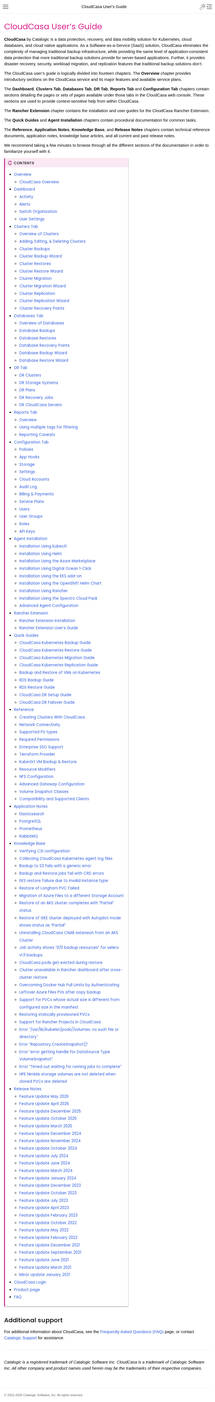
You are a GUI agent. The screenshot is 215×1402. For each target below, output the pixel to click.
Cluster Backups (34, 249)
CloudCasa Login (30, 1282)
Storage (27, 464)
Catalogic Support (20, 1338)
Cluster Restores (35, 263)
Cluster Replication (37, 293)
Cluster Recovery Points (41, 308)
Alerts (24, 204)
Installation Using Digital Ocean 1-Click (55, 568)
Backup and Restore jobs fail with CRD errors (61, 873)
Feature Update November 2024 (50, 1140)
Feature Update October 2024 (48, 1148)
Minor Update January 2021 (44, 1274)
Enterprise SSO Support (41, 747)
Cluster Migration (35, 278)
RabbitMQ (28, 836)
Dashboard (24, 189)
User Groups (31, 516)
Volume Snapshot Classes (44, 791)
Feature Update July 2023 (43, 1200)
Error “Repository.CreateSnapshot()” (53, 1044)
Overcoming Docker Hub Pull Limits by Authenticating (69, 985)
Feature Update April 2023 (44, 1207)
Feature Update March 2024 (46, 1170)
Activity (26, 196)
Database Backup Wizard (43, 353)
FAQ (18, 1297)
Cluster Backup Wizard (40, 256)
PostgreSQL (30, 821)
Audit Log (28, 486)
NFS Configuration (36, 776)
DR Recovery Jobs (36, 397)
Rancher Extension (31, 613)
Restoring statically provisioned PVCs (54, 1014)
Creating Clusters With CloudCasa (52, 717)
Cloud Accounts (34, 479)
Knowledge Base (29, 843)
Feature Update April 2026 (44, 1103)
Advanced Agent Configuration (48, 605)
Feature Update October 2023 (48, 1193)
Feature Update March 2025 (45, 1126)
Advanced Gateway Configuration (52, 784)
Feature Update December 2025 (50, 1111)
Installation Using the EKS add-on (50, 576)
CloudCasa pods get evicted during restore (60, 962)
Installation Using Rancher (43, 590)
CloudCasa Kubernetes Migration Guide (57, 657)
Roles (24, 524)
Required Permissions (39, 739)
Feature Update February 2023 (48, 1215)
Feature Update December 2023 (50, 1185)
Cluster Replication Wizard (44, 300)
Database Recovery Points (44, 345)
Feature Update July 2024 (43, 1156)
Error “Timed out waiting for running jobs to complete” (70, 1066)
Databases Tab (28, 315)
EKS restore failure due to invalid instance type (63, 880)
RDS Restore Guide (37, 687)
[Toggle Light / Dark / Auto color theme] (202, 6)
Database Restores (37, 338)
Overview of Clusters (39, 234)
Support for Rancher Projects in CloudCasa (60, 1022)
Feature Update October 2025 (48, 1118)
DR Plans (27, 390)
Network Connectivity (39, 724)
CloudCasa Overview (39, 182)
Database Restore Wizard (43, 360)
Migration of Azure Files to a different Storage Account (71, 895)
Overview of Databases (41, 323)
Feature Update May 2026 (44, 1096)
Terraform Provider (37, 754)
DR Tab (20, 367)
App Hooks (29, 457)
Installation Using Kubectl (43, 546)
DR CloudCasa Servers (40, 404)
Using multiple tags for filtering (48, 427)
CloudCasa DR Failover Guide (47, 702)
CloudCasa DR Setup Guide (45, 695)
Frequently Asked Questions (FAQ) (131, 1331)
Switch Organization (38, 211)
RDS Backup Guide (36, 680)
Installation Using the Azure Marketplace (57, 561)
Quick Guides (26, 635)
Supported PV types (38, 732)
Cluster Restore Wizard (41, 271)
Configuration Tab (31, 442)
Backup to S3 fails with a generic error (55, 865)
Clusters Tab (26, 226)
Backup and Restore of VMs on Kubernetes (59, 672)
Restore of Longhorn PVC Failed (49, 888)
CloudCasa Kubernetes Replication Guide (58, 665)
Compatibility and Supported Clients (54, 799)
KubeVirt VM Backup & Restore (48, 761)
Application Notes (31, 806)
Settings (27, 471)
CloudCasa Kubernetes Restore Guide (55, 650)
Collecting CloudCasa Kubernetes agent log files (66, 858)
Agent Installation (30, 538)
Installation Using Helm (40, 553)
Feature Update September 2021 (50, 1252)
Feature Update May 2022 (44, 1230)
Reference (24, 709)
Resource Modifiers (37, 769)
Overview (22, 174)
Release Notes (27, 1089)
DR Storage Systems (38, 382)
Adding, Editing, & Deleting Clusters (52, 241)
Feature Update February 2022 (48, 1237)
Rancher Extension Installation (47, 620)
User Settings (32, 219)
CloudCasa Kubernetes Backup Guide (55, 642)
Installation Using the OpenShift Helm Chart (60, 583)
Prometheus (30, 828)
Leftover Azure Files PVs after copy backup (60, 992)
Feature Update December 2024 (50, 1133)
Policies (26, 449)
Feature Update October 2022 (48, 1222)
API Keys (27, 531)
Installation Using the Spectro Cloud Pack (58, 598)
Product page (27, 1289)
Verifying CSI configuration (44, 851)
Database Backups (37, 330)
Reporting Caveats (37, 434)
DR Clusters (30, 375)
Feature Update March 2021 (45, 1267)
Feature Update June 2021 (44, 1260)
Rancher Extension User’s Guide (48, 628)
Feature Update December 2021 (49, 1245)
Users (24, 509)
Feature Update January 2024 (47, 1178)
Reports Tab (25, 412)
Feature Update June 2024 (44, 1163)
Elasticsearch (31, 814)
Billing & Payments (36, 494)
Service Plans (31, 501)
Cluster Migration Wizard (42, 286)
